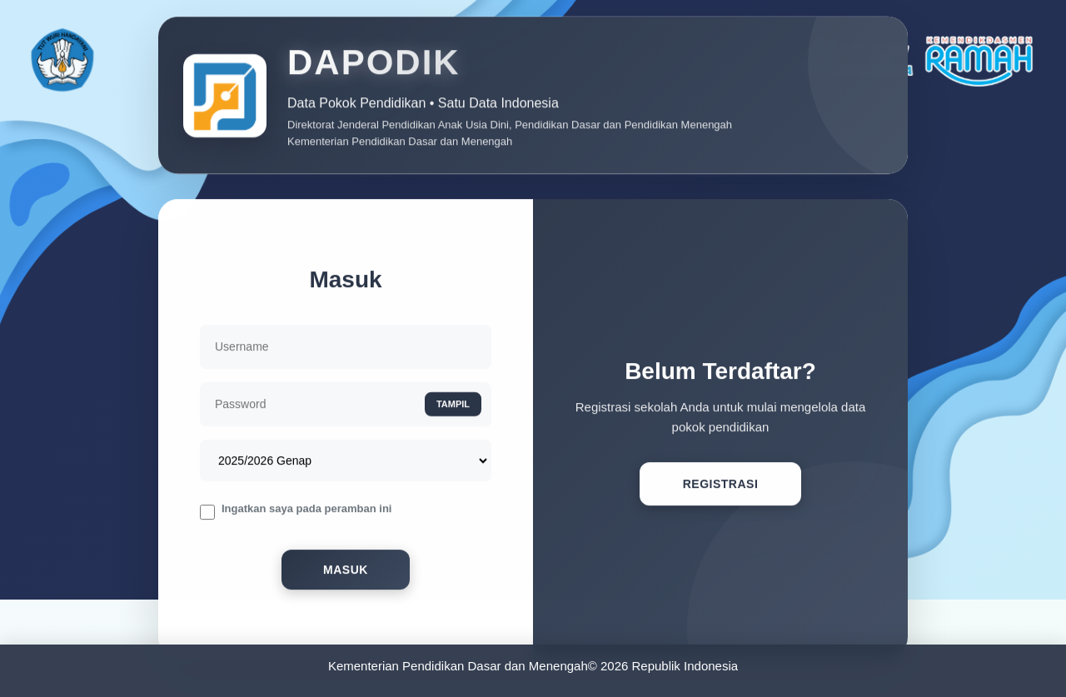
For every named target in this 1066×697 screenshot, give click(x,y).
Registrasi (721, 488)
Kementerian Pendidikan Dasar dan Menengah (458, 666)
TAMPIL (453, 407)
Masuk (345, 573)
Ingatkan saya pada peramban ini (306, 511)
